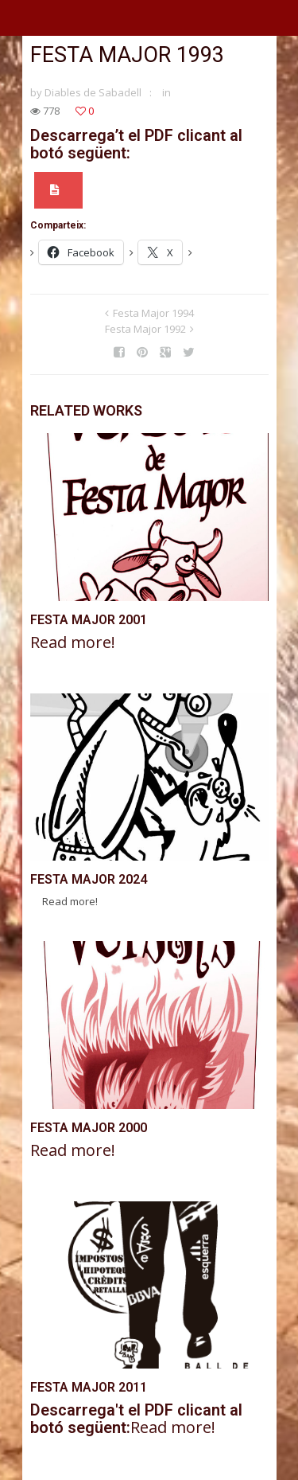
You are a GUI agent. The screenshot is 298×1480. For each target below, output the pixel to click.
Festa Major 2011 (88, 1387)
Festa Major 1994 (153, 313)
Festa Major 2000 (88, 1127)
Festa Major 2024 (88, 879)
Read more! (72, 642)
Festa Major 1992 (145, 329)
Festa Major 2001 (88, 619)
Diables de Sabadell (93, 92)
